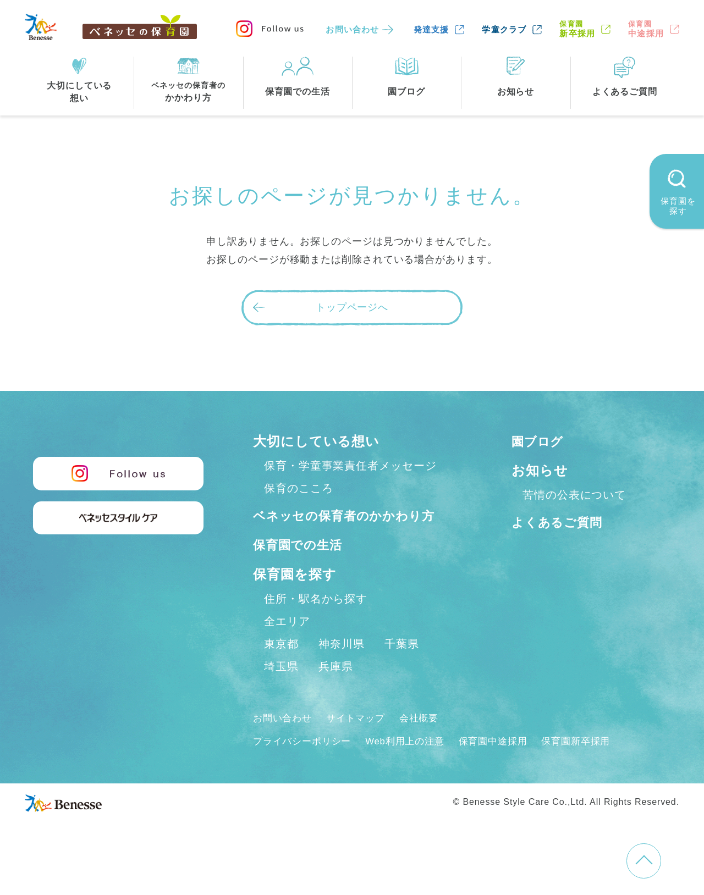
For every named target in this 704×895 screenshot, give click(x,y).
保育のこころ (298, 488)
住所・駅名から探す (315, 622)
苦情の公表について (574, 495)
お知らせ (540, 470)
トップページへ (352, 307)
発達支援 (431, 29)
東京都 (281, 667)
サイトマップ (360, 741)
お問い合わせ (352, 29)
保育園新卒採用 (593, 764)
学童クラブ (504, 29)
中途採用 (646, 29)
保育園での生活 (301, 568)
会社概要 (427, 741)
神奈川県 (341, 667)
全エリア (287, 645)
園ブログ (540, 441)
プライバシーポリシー (305, 764)
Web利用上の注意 (413, 764)
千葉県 (401, 667)
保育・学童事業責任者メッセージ (350, 466)
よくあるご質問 (561, 522)
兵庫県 (335, 690)
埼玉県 (281, 690)
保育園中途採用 (506, 764)
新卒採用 (577, 29)
